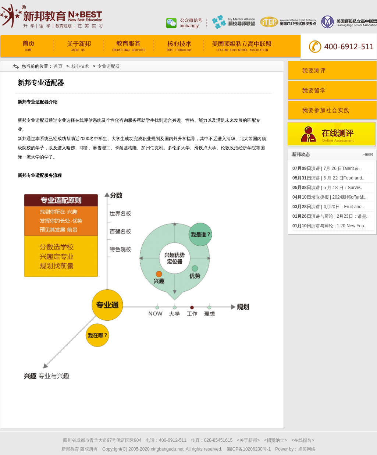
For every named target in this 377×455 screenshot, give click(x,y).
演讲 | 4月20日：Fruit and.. (328, 206)
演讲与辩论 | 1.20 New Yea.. (329, 225)
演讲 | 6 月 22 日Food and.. (328, 178)
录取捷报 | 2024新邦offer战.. (329, 197)
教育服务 (128, 47)
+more (368, 154)
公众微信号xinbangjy (191, 23)
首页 (28, 47)
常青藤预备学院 (249, 47)
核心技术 (178, 47)
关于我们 (78, 47)
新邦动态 (301, 154)
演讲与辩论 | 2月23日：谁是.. (330, 216)
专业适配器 (108, 66)
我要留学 (314, 90)
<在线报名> (302, 440)
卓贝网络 (307, 449)
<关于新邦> (248, 440)
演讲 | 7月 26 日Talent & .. (327, 168)
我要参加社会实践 (325, 110)
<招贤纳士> (275, 440)
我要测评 (314, 70)
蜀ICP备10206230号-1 (249, 449)
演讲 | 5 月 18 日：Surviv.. (327, 187)
